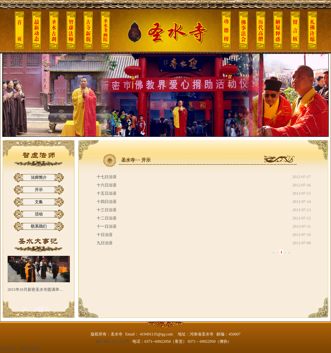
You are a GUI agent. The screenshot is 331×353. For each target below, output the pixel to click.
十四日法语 (107, 201)
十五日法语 (107, 193)
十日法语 (105, 234)
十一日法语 (107, 226)
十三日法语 (107, 210)
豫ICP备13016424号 (113, 341)
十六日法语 (107, 185)
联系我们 (39, 226)
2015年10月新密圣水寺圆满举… (35, 289)
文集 (39, 202)
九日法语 (105, 243)
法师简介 (39, 177)
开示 (39, 189)
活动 (39, 214)
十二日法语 (107, 218)
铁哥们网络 (30, 348)
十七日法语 (107, 177)
